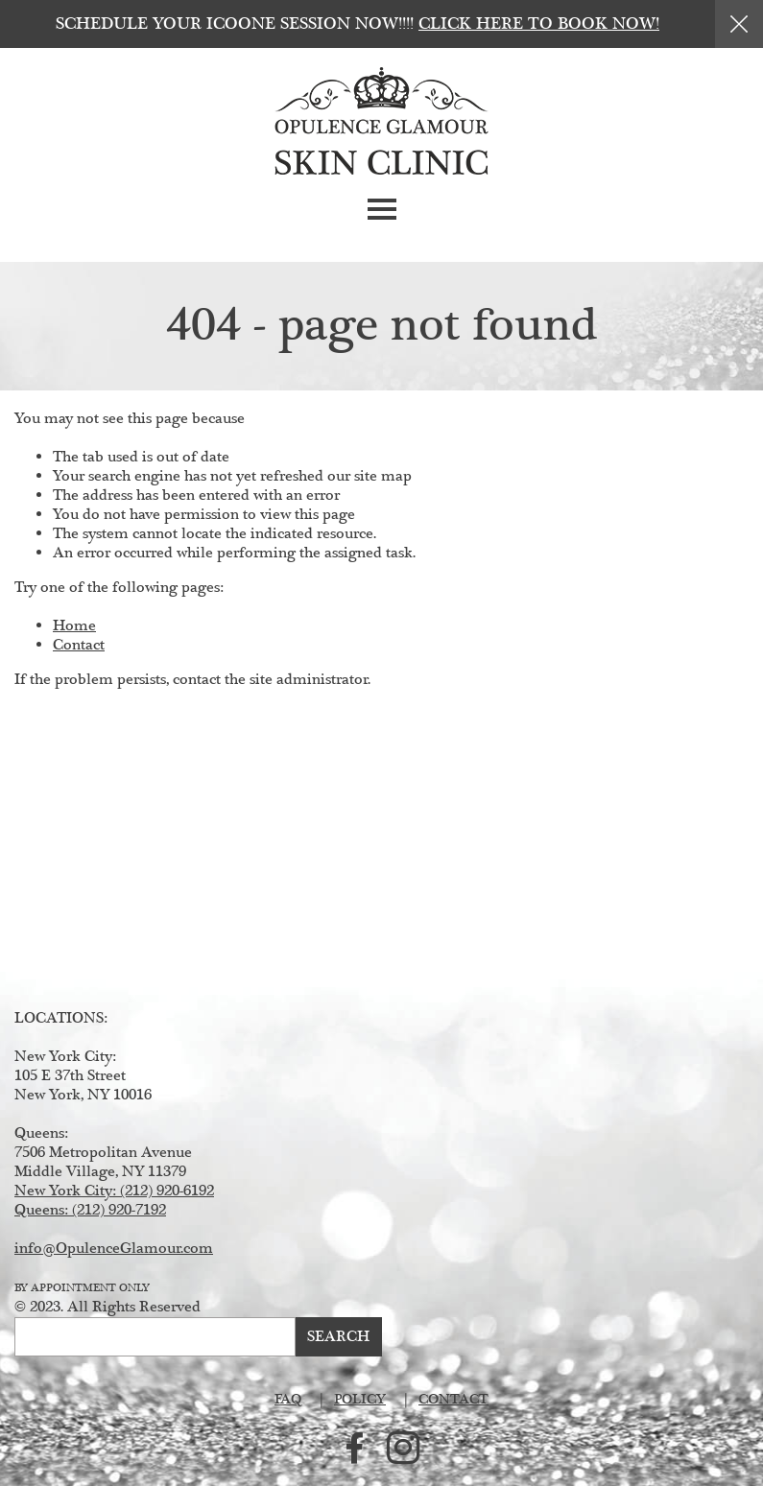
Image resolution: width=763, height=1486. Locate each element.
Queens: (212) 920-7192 (90, 1210)
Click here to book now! (538, 23)
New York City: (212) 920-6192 (114, 1191)
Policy (360, 1399)
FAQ (287, 1399)
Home (74, 626)
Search (338, 1337)
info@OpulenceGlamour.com (113, 1248)
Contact (79, 645)
